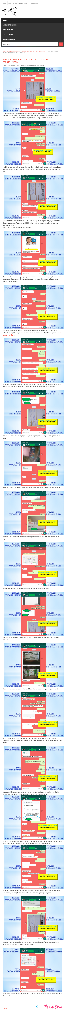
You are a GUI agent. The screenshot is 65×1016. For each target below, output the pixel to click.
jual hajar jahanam (26, 65)
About (4, 3)
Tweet (5, 1009)
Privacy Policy (23, 3)
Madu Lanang (8, 30)
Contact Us (12, 3)
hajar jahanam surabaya (14, 65)
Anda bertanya (9, 39)
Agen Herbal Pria (10, 25)
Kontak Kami (8, 34)
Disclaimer (35, 3)
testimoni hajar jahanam (37, 65)
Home (5, 20)
